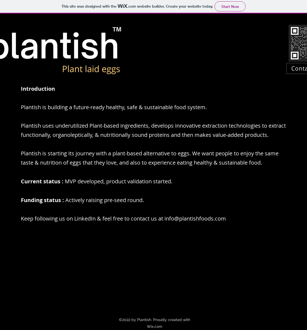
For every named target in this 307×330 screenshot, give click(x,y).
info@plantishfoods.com (195, 218)
